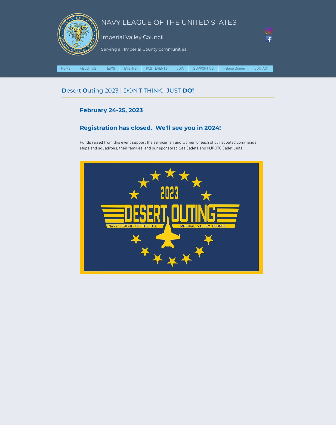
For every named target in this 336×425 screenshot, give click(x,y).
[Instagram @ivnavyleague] (268, 30)
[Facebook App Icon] (269, 39)
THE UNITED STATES (201, 22)
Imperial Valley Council (132, 37)
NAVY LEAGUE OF (132, 22)
